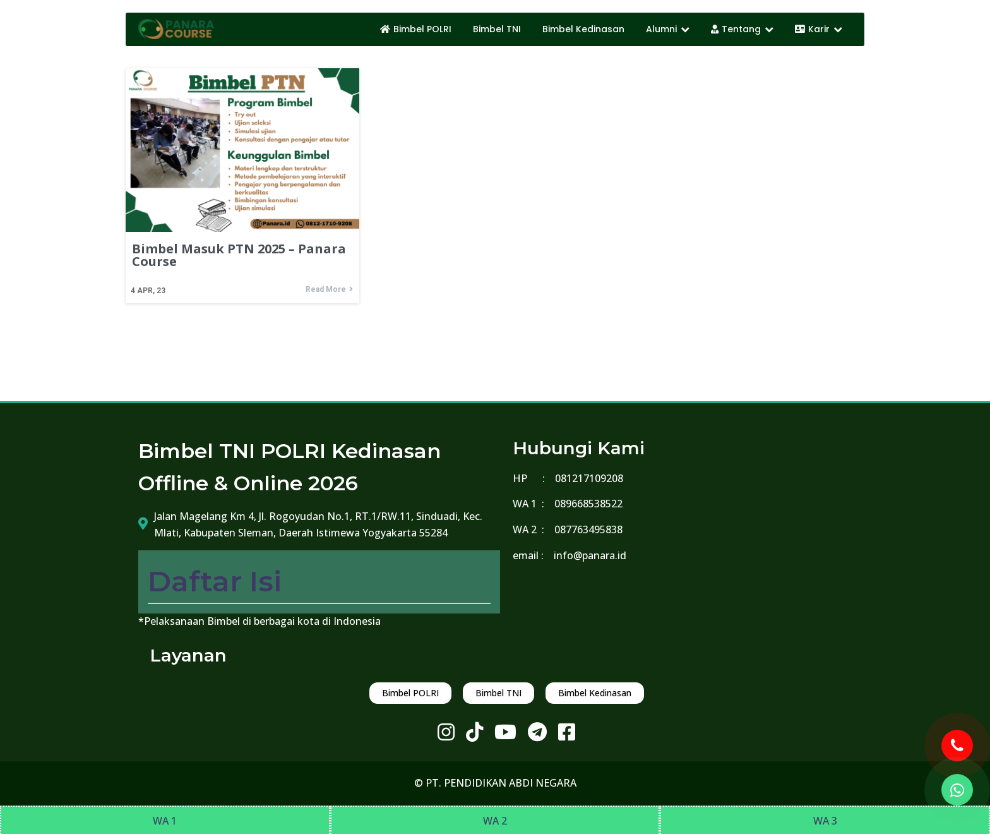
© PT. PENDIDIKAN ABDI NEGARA (495, 783)
